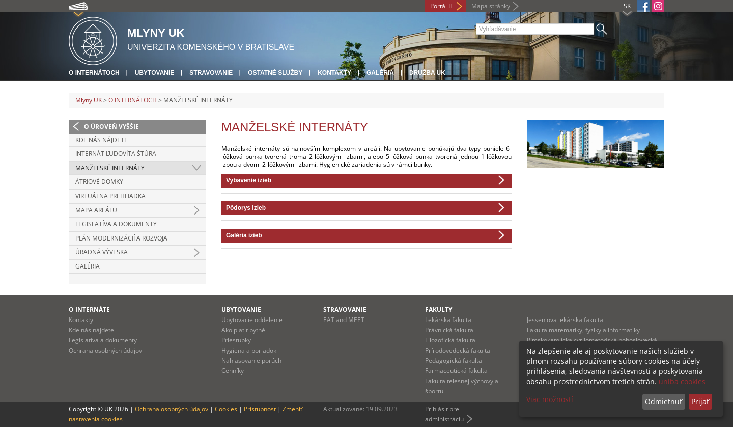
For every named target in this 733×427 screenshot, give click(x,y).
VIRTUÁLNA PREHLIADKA (110, 196)
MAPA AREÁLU (96, 210)
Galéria (380, 72)
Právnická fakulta (449, 330)
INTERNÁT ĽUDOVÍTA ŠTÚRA (115, 153)
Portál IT (442, 6)
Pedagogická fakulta (453, 360)
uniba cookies (682, 381)
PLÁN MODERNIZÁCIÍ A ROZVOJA (121, 238)
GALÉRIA (87, 266)
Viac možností (549, 399)
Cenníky (232, 370)
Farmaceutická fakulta (456, 370)
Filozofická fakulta (450, 340)
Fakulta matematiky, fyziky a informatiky (583, 330)
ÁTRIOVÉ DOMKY (99, 181)
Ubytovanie (155, 72)
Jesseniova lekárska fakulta (565, 319)
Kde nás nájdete (91, 330)
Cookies (226, 409)
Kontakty (334, 72)
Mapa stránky (490, 6)
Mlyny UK (88, 100)
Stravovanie (211, 72)
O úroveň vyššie (111, 126)
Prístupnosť (260, 409)
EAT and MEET (343, 319)
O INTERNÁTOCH (132, 100)
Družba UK (427, 72)
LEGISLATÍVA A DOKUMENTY (116, 224)
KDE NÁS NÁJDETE (101, 140)
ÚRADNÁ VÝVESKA (101, 252)
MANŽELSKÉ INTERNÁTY (110, 168)
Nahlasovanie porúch (251, 360)
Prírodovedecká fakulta (457, 350)
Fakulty (438, 309)
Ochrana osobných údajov (105, 350)
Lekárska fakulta (448, 319)
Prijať (700, 401)
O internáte (89, 309)
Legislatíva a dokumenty (103, 340)
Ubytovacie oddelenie (252, 319)
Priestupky (236, 340)
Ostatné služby (275, 72)
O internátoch (94, 72)
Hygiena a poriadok (248, 350)
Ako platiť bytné (243, 330)
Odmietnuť (663, 401)
